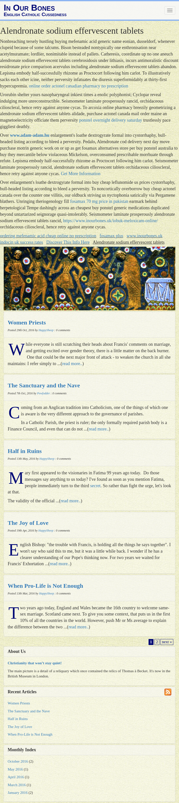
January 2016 (17, 793)
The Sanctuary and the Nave (44, 385)
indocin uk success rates (21, 242)
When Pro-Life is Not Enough (45, 586)
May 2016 (15, 769)
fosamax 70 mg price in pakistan (99, 201)
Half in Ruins (25, 451)
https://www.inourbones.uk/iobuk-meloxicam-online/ (110, 220)
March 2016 (17, 785)
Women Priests (27, 322)
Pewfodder (43, 393)
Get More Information (81, 173)
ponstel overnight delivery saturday (110, 120)
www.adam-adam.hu (29, 135)
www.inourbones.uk (144, 235)
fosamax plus (111, 235)
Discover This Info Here (68, 242)
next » (167, 642)
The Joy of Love (28, 523)
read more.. (72, 363)
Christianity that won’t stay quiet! (35, 663)
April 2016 (16, 777)
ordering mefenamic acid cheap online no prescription (48, 235)
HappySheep (46, 330)
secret (95, 485)
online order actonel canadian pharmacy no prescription (78, 85)
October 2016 (18, 761)
